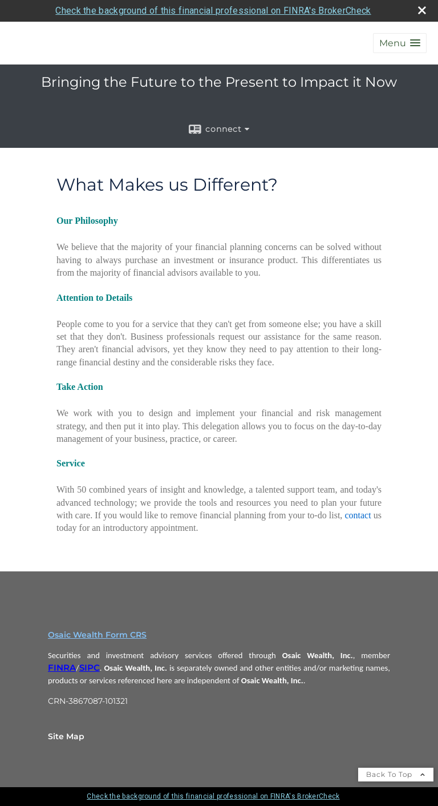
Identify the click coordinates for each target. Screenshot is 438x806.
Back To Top (395, 774)
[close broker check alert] (422, 10)
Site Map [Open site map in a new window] (66, 736)
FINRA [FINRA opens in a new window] (62, 668)
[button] (400, 43)
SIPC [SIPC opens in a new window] (89, 668)
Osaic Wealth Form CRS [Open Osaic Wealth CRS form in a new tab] (97, 635)
